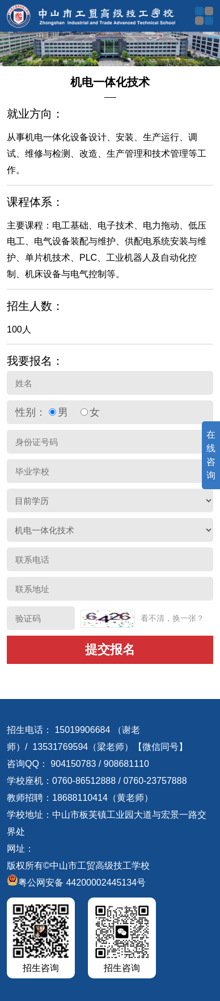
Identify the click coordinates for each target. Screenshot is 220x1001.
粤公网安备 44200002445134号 (76, 882)
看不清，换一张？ (172, 618)
